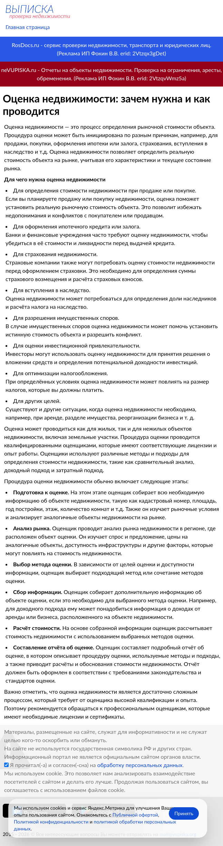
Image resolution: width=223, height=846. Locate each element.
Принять (183, 813)
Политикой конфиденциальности (51, 822)
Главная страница (28, 27)
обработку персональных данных (140, 765)
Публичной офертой (135, 815)
